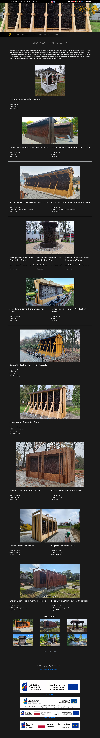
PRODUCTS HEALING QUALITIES (42, 34)
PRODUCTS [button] (25, 34)
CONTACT (58, 34)
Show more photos (50, 651)
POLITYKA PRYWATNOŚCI (48, 670)
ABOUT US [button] (16, 34)
